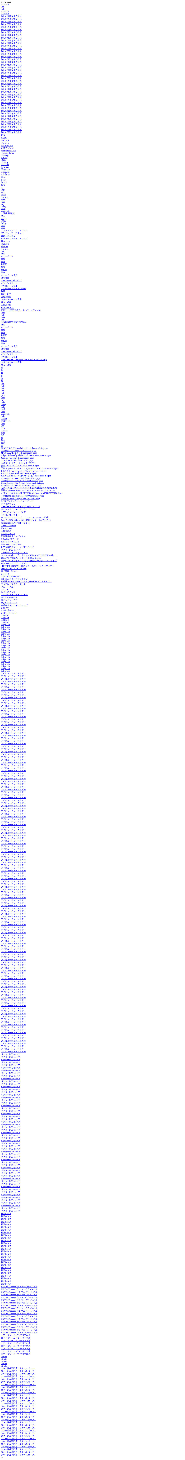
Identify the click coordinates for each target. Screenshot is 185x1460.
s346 (3, 190)
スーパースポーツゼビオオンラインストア (20, 507)
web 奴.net (5, 174)
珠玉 (3, 185)
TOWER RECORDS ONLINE (13, 569)
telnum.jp (5, 155)
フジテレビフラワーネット (13, 584)
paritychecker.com (8, 151)
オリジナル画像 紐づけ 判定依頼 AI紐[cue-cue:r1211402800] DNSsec (31, 493)
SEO (3, 254)
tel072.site (5, 172)
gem (3, 202)
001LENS (5, 615)
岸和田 (4, 264)
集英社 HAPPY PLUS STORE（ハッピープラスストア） (26, 581)
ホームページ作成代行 (11, 280)
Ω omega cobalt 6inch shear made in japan (18, 450)
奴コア (4, 182)
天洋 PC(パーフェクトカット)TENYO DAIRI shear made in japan (29, 468)
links (3, 313)
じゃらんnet (6, 528)
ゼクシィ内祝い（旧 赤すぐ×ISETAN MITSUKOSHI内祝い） (29, 555)
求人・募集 (6, 302)
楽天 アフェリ (8, 236)
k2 (2, 188)
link (2, 7)
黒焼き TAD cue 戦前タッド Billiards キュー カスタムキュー (28, 490)
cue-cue (4, 430)
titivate (4, 1357)
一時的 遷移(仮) (8, 213)
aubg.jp (4, 219)
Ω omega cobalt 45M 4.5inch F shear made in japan (22, 483)
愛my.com (5, 169)
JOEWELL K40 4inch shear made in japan (18, 473)
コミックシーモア (9, 600)
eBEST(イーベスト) (10, 542)
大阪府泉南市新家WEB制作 (13, 288)
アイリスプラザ (8, 504)
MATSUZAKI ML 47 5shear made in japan (19, 453)
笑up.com (5, 244)
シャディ (5, 574)
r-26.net (4, 158)
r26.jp (3, 160)
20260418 (5, 4)
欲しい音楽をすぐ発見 (11, 16)
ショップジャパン (9, 613)
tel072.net (5, 164)
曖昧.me (4, 246)
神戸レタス (6, 1214)
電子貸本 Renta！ (9, 571)
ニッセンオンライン (10, 515)
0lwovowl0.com (7, 153)
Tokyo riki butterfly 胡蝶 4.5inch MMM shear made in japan (26, 455)
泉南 (3, 272)
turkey (3, 206)
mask (3, 208)
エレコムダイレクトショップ (14, 579)
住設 (3, 135)
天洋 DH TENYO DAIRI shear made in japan (20, 466)
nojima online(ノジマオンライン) (15, 523)
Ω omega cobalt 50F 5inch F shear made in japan (21, 485)
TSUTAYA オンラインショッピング (17, 501)
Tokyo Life (5, 624)
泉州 (3, 261)
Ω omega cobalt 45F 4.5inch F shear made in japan (22, 481)
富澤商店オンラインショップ (14, 605)
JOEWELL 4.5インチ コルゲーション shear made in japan (26, 476)
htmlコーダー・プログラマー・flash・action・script (24, 360)
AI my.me (5, 167)
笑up (3, 216)
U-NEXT (5, 608)
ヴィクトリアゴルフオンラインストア (18, 509)
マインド (5, 140)
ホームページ (7, 256)
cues (3, 428)
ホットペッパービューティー (14, 563)
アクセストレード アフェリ (14, 230)
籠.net (3, 177)
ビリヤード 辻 (7, 307)
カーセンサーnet (8, 525)
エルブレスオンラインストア (14, 595)
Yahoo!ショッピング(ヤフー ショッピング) (20, 498)
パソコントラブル (9, 286)
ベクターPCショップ (10, 550)
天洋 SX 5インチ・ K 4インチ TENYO (18, 463)
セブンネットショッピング (13, 512)
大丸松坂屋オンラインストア (14, 552)
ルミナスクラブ (8, 592)
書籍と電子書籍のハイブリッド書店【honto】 (22, 558)
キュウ (4, 138)
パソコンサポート (9, 283)
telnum (4, 418)
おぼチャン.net (7, 148)
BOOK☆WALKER (9, 597)
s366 (3, 192)
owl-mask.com (7, 146)
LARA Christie (7, 610)
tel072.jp (4, 162)
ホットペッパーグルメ (11, 544)
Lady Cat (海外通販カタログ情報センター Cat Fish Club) (26, 520)
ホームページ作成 (9, 275)
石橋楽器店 (6, 531)
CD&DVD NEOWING (10, 576)
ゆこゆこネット (8, 534)
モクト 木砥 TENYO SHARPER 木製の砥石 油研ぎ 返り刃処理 (29, 488)
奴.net (3, 180)
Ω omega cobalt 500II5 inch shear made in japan (21, 478)
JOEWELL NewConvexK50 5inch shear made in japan (24, 471)
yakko (3, 195)
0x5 (2, 435)
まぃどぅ (5, 143)
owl (2, 204)
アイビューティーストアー (13, 673)
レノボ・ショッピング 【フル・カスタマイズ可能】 (25, 517)
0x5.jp (3, 223)
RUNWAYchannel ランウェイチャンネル (19, 1286)
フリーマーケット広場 (11, 299)
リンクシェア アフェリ (12, 233)
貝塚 (3, 267)
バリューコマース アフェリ (14, 238)
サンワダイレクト (9, 603)
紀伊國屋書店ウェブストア (13, 536)
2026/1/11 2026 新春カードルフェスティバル (21, 310)
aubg (3, 433)
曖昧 (3, 443)
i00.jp (3, 221)
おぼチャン (6, 421)
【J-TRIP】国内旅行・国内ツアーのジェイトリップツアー (27, 566)
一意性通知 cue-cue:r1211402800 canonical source (22, 496)
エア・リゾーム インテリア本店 (15, 1335)
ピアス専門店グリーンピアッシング (17, 547)
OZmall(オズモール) (10, 539)
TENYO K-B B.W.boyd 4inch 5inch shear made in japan (24, 448)
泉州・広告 (6, 294)
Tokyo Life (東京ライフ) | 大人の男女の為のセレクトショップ (29, 561)
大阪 (3, 259)
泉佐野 (4, 270)
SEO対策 (5, 278)
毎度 (3, 291)
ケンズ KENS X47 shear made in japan (17, 460)
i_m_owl (4, 197)
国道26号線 (6, 297)
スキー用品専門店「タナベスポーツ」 (18, 1368)
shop (3, 225)
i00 (2, 426)
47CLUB (5, 589)
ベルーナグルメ (8, 587)
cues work (5, 211)
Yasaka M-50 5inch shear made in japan (17, 458)
